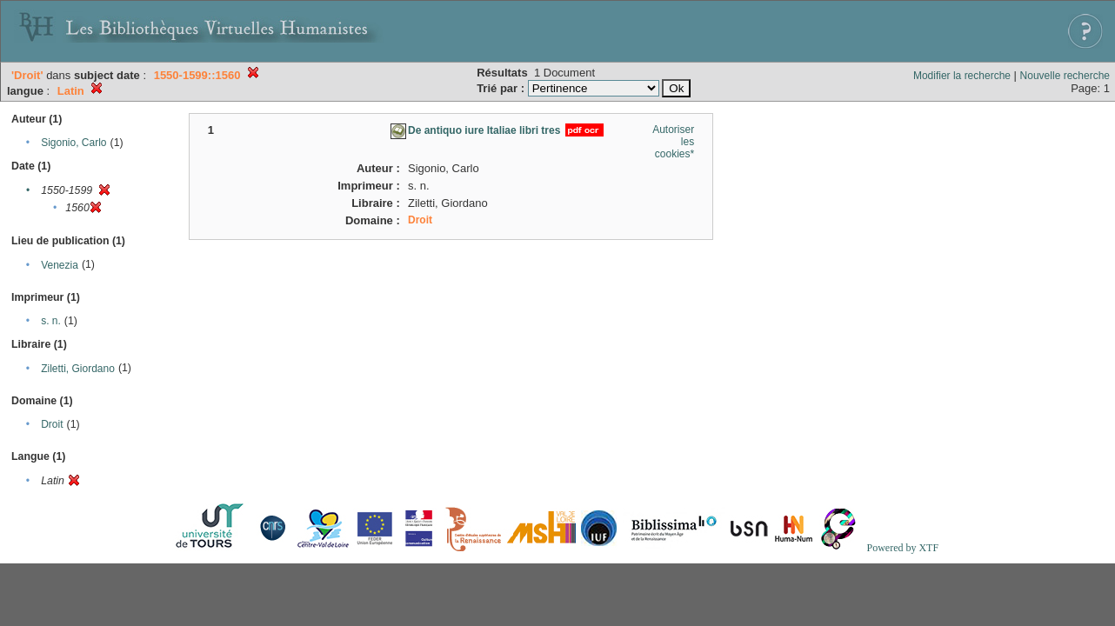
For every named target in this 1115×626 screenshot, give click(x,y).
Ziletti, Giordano (78, 369)
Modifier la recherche (962, 76)
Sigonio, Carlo (73, 143)
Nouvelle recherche (1065, 76)
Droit (52, 424)
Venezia (59, 265)
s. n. (51, 321)
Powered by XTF (902, 548)
